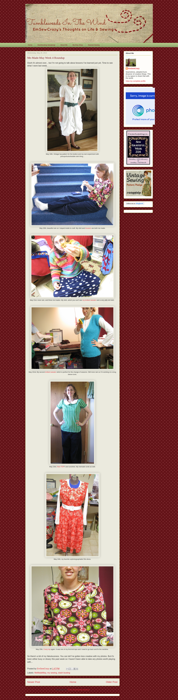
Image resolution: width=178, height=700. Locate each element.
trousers (88, 228)
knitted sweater (50, 372)
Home (30, 45)
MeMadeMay (40, 673)
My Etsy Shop (78, 45)
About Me (63, 45)
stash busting (64, 673)
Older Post (112, 682)
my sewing (52, 673)
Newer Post (33, 682)
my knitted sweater (89, 300)
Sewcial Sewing (94, 45)
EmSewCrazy (134, 68)
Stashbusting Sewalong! (46, 45)
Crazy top (46, 649)
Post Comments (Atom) (78, 690)
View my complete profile (136, 81)
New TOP (60, 467)
